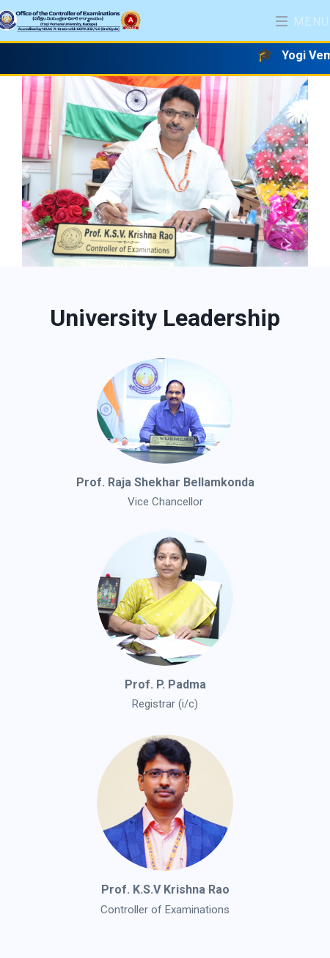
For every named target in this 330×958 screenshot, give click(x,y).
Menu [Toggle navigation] (303, 22)
